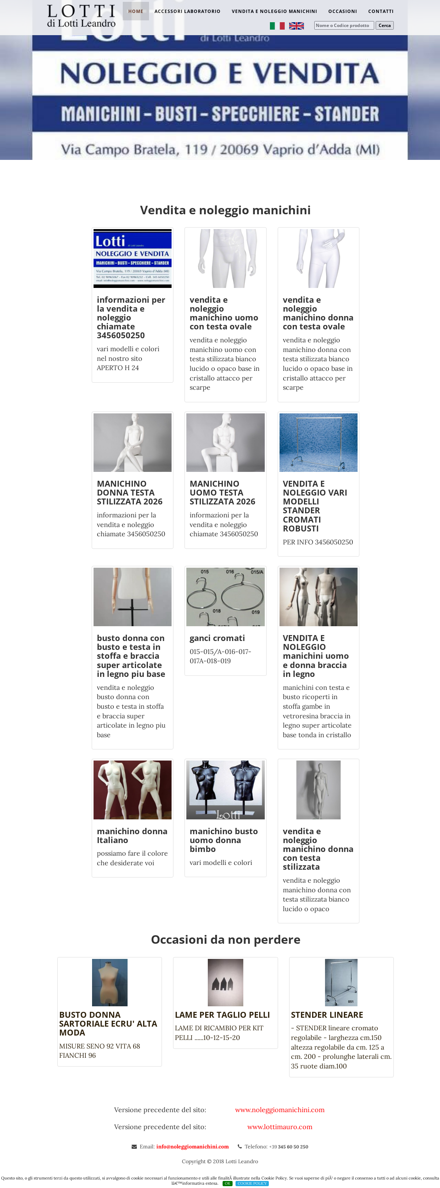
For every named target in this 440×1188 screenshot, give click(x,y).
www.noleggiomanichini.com (280, 1109)
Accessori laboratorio (188, 11)
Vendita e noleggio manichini (274, 11)
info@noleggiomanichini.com (193, 1146)
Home (135, 11)
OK (227, 1183)
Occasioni (342, 11)
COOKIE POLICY (252, 1183)
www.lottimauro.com (279, 1126)
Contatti (381, 11)
